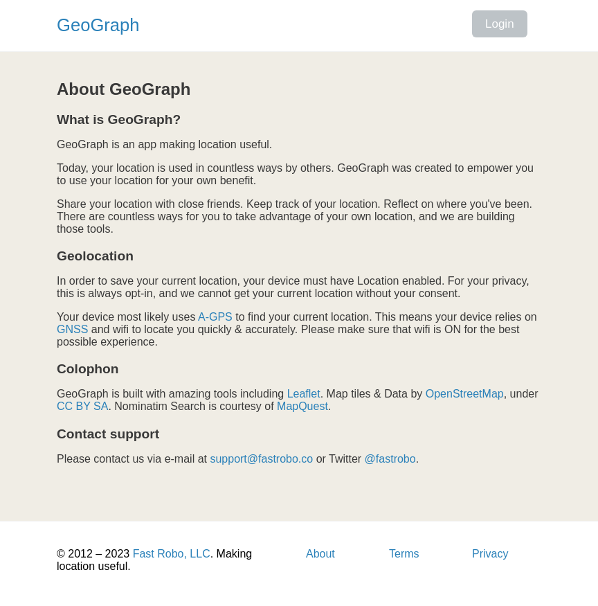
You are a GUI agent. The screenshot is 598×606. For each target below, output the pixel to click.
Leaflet (303, 394)
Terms (404, 554)
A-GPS (215, 317)
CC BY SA (82, 406)
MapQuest (302, 406)
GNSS (72, 329)
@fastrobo (390, 459)
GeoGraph (98, 25)
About (320, 554)
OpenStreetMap (465, 394)
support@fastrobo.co (261, 459)
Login (499, 23)
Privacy (490, 554)
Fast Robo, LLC (171, 554)
